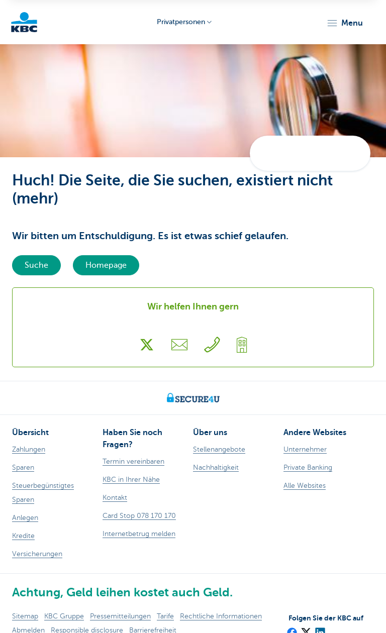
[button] (344, 23)
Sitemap (25, 616)
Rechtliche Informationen (221, 616)
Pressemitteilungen (120, 616)
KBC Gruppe (64, 616)
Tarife (165, 616)
